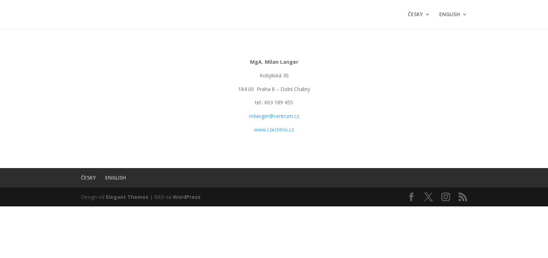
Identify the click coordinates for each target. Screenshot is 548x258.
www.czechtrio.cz (274, 129)
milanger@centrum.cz (274, 116)
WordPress (187, 197)
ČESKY (415, 15)
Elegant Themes (127, 197)
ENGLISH (449, 15)
